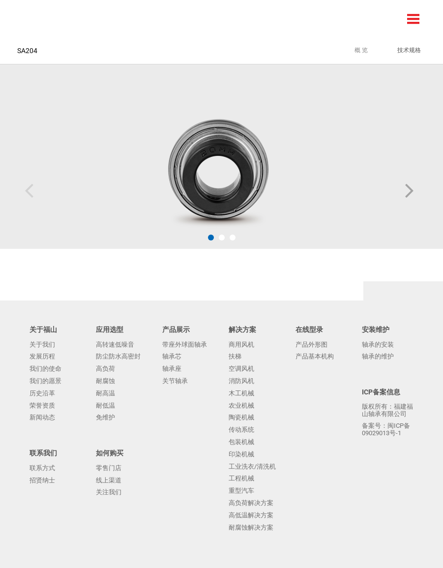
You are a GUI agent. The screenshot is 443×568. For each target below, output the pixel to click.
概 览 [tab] (361, 50)
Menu (413, 18)
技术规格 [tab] (409, 50)
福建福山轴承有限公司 (37, 18)
